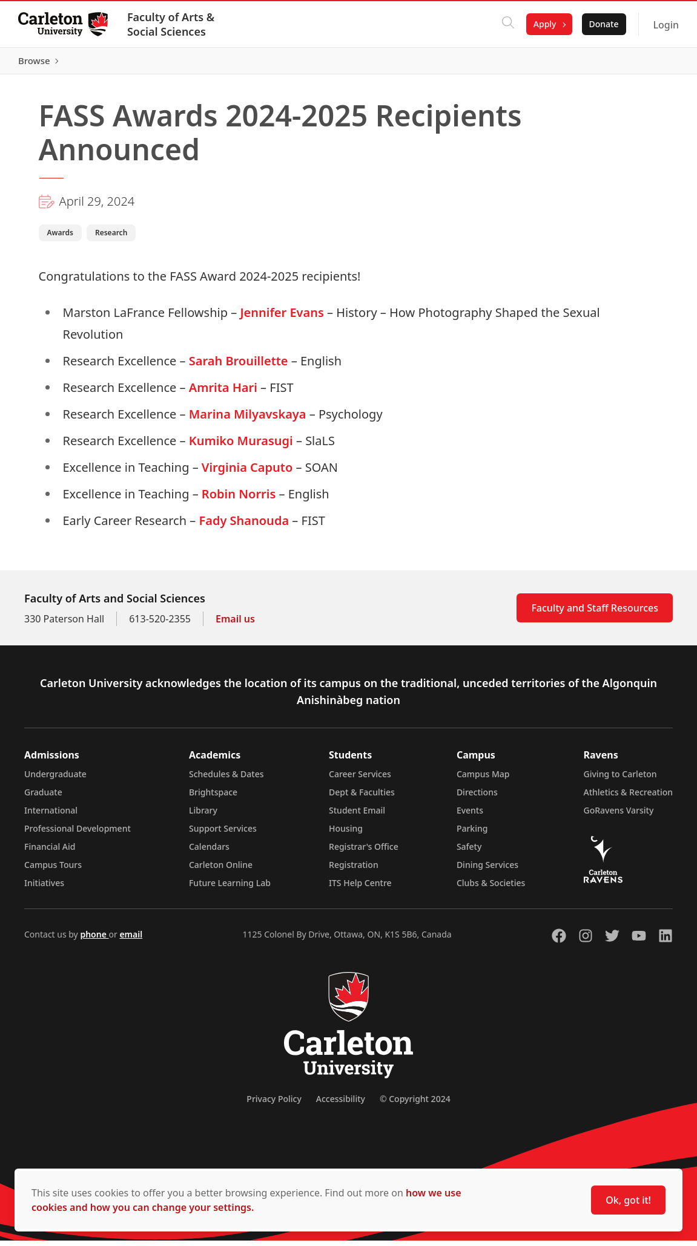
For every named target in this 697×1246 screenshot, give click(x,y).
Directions (477, 797)
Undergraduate (55, 779)
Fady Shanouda (244, 526)
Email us (235, 624)
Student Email (357, 815)
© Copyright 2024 (415, 1104)
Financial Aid (49, 852)
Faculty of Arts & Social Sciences (172, 24)
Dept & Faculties (362, 797)
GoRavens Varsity (619, 815)
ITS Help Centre (360, 888)
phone (94, 939)
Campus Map (483, 779)
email (130, 939)
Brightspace (213, 797)
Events (470, 815)
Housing (346, 834)
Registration (353, 870)
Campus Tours (53, 870)
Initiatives (44, 888)
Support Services (223, 834)
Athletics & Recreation (628, 797)
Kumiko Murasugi (241, 446)
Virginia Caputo (247, 473)
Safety (469, 852)
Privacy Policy (273, 1104)
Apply (543, 24)
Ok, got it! (628, 1200)
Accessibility (340, 1104)
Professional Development (77, 834)
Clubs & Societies (491, 888)
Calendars (209, 852)
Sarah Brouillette (238, 366)
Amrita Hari (223, 393)
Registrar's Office (363, 852)
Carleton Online (221, 870)
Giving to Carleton (620, 779)
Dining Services (487, 870)
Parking (472, 834)
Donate (602, 24)
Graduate (43, 797)
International (51, 815)
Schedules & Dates (226, 779)
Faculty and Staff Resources (594, 613)
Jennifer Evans (281, 318)
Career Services (360, 779)
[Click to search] (507, 24)
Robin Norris (239, 499)
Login (665, 24)
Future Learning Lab (230, 888)
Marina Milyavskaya (247, 419)
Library (203, 815)
